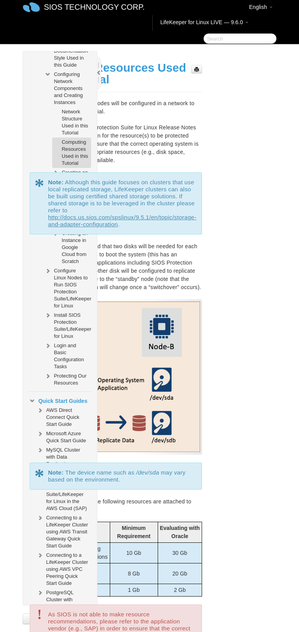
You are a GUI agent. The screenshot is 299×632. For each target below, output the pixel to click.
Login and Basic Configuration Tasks (64, 355)
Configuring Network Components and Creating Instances (63, 87)
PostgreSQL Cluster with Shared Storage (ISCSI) (59, 602)
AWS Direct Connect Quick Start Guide (58, 416)
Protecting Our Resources (65, 378)
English (261, 7)
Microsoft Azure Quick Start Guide (61, 436)
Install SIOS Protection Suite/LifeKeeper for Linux (67, 325)
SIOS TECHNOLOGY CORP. (94, 7)
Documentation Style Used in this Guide (71, 58)
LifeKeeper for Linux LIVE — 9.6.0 (204, 22)
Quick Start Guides (58, 401)
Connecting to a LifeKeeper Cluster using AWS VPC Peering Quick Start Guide (62, 568)
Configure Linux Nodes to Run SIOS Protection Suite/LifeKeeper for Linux (67, 287)
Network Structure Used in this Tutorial (75, 122)
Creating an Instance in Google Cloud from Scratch (70, 246)
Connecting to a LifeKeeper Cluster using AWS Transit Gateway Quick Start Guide (62, 531)
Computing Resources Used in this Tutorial (75, 152)
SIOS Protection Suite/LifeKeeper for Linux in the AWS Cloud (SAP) (62, 497)
